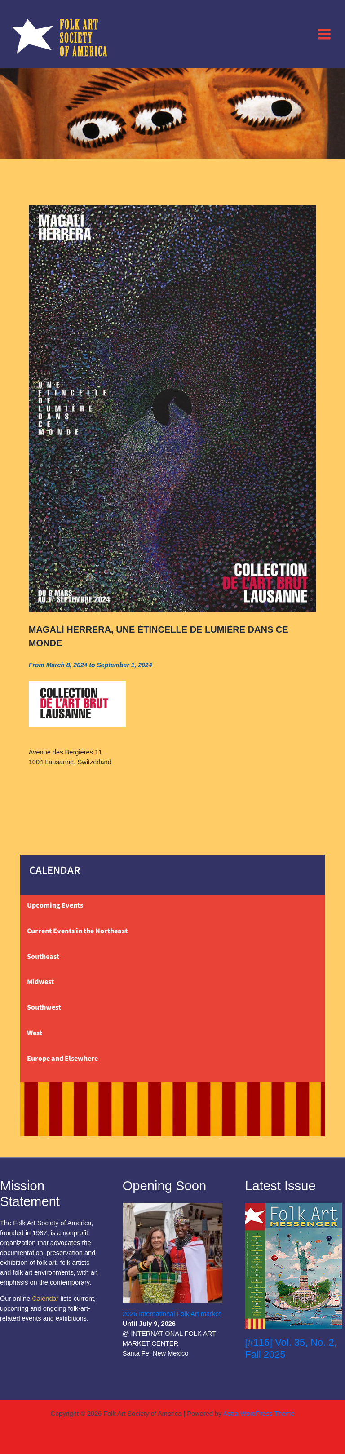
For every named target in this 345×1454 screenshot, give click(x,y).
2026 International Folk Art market (172, 1313)
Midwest (40, 982)
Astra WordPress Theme (258, 1413)
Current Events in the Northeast (77, 931)
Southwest (44, 1007)
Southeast (43, 957)
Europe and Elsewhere (62, 1059)
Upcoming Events (55, 905)
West (34, 1033)
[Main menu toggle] (324, 33)
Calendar (45, 1298)
